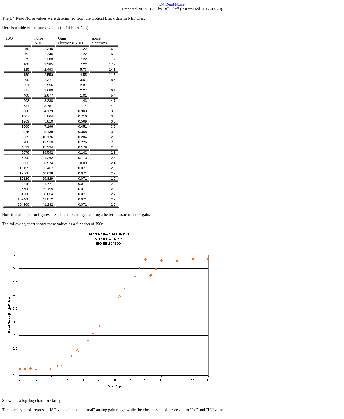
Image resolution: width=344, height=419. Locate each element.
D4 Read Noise (172, 4)
